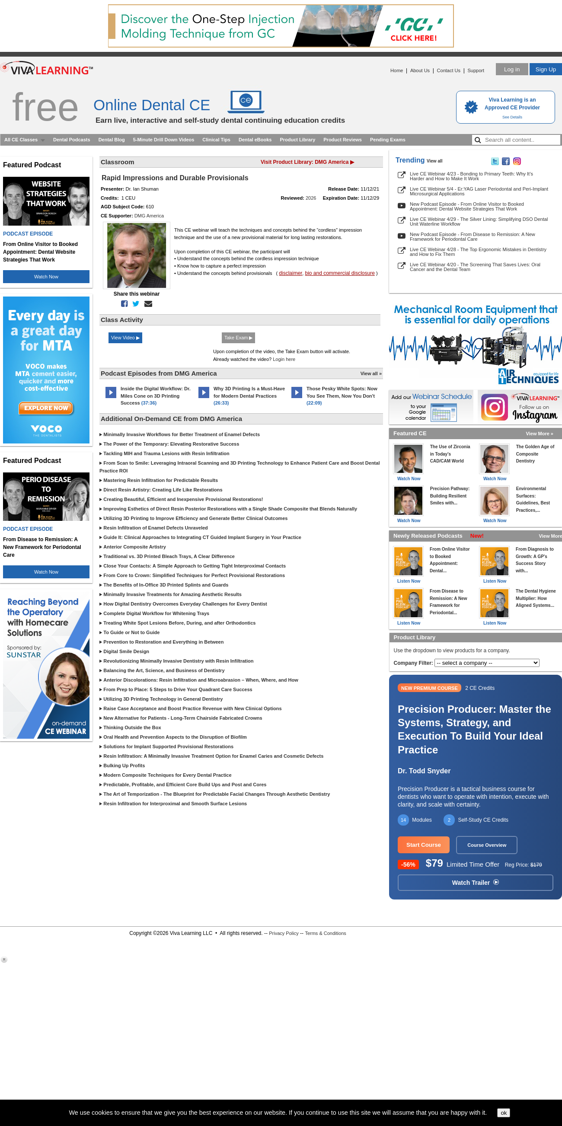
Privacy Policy (283, 933)
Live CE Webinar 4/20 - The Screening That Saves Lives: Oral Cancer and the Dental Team (475, 267)
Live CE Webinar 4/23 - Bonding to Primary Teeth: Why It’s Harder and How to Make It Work (471, 176)
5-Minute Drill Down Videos (164, 139)
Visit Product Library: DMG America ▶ (307, 162)
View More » (539, 433)
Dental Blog (112, 139)
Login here (284, 359)
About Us (420, 70)
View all (435, 161)
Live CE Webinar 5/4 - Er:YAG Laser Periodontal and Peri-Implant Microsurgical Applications (479, 191)
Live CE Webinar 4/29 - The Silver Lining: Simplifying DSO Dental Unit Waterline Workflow (479, 221)
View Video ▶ (125, 337)
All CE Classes (21, 139)
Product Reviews (342, 139)
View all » (371, 373)
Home (396, 70)
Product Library (297, 139)
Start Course (423, 845)
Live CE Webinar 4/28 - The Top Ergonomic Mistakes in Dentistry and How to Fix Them (478, 252)
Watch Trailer (475, 882)
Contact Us (448, 70)
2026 (311, 198)
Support (475, 70)
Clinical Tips (216, 139)
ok (504, 1113)
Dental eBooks (255, 139)
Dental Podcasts (71, 139)
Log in (512, 69)
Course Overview (486, 845)
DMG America (149, 215)
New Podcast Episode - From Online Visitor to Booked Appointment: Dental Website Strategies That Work (467, 206)
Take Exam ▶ (238, 337)
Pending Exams (388, 139)
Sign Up (546, 69)
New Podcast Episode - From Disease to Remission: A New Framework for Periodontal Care (472, 237)
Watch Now (46, 276)
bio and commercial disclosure (339, 273)
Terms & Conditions (325, 933)
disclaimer (290, 273)
